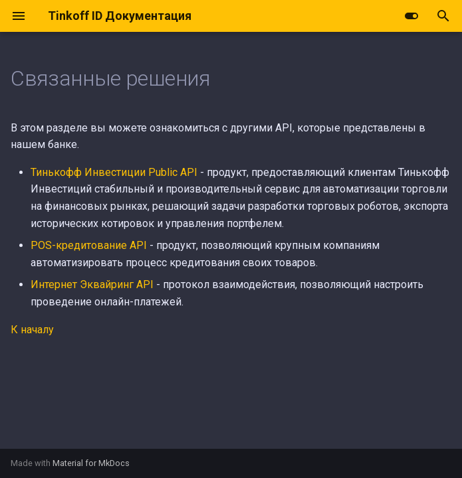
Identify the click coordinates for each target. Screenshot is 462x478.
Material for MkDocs (91, 463)
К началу (32, 329)
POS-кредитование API (89, 245)
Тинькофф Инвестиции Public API (114, 172)
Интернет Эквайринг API (92, 284)
